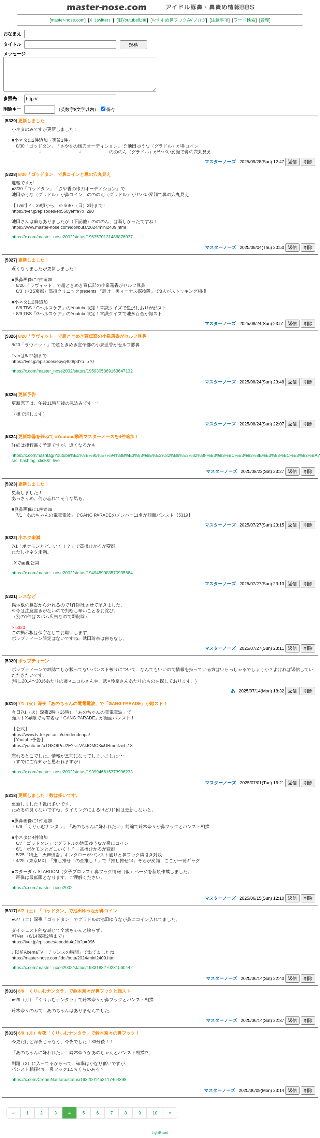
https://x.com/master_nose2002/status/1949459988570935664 (72, 572)
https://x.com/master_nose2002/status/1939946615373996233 (72, 771)
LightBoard (160, 1133)
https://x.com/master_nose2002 (42, 887)
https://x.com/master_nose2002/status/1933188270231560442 (72, 967)
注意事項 (220, 20)
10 (154, 1112)
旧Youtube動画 (132, 20)
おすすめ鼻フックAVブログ (178, 20)
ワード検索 (244, 20)
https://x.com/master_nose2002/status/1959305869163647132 (72, 371)
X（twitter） (101, 20)
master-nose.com (68, 20)
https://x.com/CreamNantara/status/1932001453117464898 (69, 1079)
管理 (264, 20)
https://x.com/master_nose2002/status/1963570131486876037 (72, 236)
